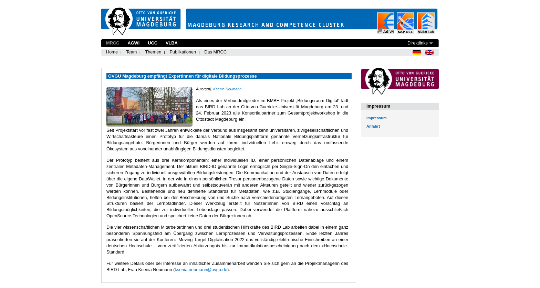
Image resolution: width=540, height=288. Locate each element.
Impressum (376, 118)
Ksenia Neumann (227, 89)
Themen (153, 51)
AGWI (133, 43)
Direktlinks (417, 43)
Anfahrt (373, 126)
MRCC (112, 43)
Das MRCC (215, 51)
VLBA (172, 43)
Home (112, 51)
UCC (152, 43)
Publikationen (182, 51)
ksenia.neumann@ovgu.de (201, 269)
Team (131, 51)
